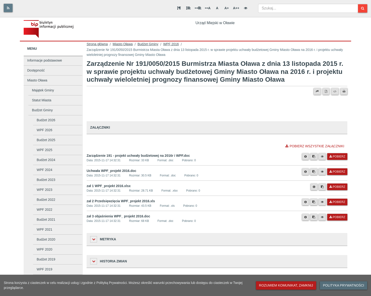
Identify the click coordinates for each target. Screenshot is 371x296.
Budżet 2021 (46, 219)
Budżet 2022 (46, 200)
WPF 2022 (44, 209)
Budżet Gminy (42, 110)
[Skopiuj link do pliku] (313, 156)
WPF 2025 (44, 150)
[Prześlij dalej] (317, 91)
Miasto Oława (37, 80)
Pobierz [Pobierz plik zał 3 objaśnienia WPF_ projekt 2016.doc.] (337, 217)
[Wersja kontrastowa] (245, 8)
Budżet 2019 (46, 259)
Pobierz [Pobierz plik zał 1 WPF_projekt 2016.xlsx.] (337, 186)
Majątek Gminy (43, 90)
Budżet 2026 (46, 120)
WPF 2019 (44, 269)
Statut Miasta (41, 100)
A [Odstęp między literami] (208, 8)
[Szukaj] (362, 8)
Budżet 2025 (46, 140)
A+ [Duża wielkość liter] (227, 8)
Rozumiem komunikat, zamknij (286, 285)
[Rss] (8, 8)
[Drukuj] (343, 91)
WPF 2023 (44, 190)
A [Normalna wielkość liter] (217, 8)
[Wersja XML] (335, 91)
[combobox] (308, 8)
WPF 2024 (44, 170)
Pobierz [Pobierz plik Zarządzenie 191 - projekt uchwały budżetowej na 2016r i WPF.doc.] (337, 156)
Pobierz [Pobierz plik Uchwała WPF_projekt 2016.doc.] (337, 171)
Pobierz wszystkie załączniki (314, 146)
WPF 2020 (44, 249)
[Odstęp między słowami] (198, 8)
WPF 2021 (44, 229)
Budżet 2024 (46, 160)
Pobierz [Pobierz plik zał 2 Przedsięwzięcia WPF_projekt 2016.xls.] (337, 202)
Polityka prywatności (343, 285)
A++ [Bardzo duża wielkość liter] (236, 8)
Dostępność (36, 70)
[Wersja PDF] (326, 91)
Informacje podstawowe (44, 60)
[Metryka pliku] (305, 156)
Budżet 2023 (46, 180)
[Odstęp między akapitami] (179, 8)
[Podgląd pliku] (322, 156)
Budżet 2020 (46, 239)
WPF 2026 (44, 130)
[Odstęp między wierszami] (188, 8)
